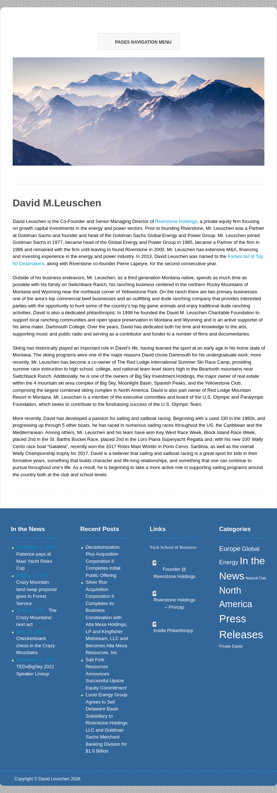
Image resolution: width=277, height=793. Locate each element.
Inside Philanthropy (173, 630)
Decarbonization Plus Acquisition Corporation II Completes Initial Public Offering (102, 561)
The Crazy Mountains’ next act (36, 617)
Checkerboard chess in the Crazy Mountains (35, 645)
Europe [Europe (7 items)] (229, 548)
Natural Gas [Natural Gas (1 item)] (256, 578)
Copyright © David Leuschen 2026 (47, 778)
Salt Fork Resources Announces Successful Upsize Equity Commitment (105, 674)
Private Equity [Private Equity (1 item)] (231, 646)
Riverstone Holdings (176, 221)
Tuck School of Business (173, 547)
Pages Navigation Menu (138, 42)
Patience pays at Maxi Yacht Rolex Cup (34, 561)
